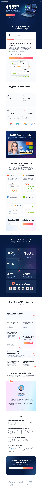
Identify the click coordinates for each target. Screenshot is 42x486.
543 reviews (11, 124)
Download (36, 1)
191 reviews (32, 124)
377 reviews (17, 124)
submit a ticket (13, 448)
